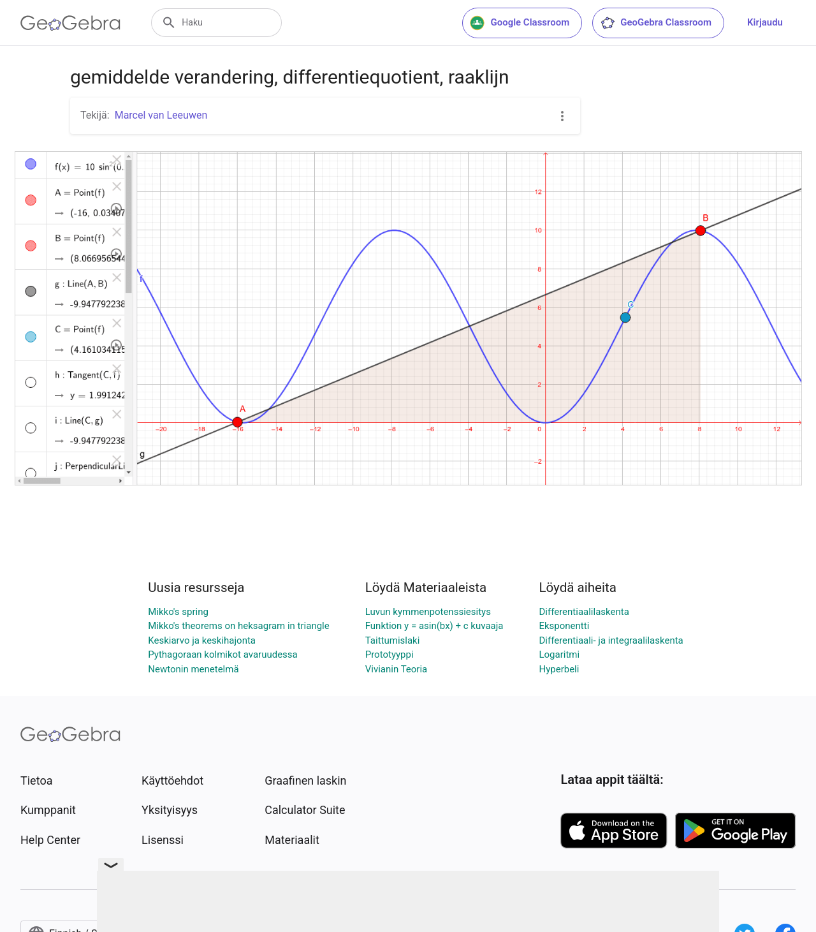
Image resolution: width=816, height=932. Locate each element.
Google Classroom (519, 23)
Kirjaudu (765, 22)
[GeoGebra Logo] (70, 23)
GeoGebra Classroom (655, 23)
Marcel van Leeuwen (161, 115)
